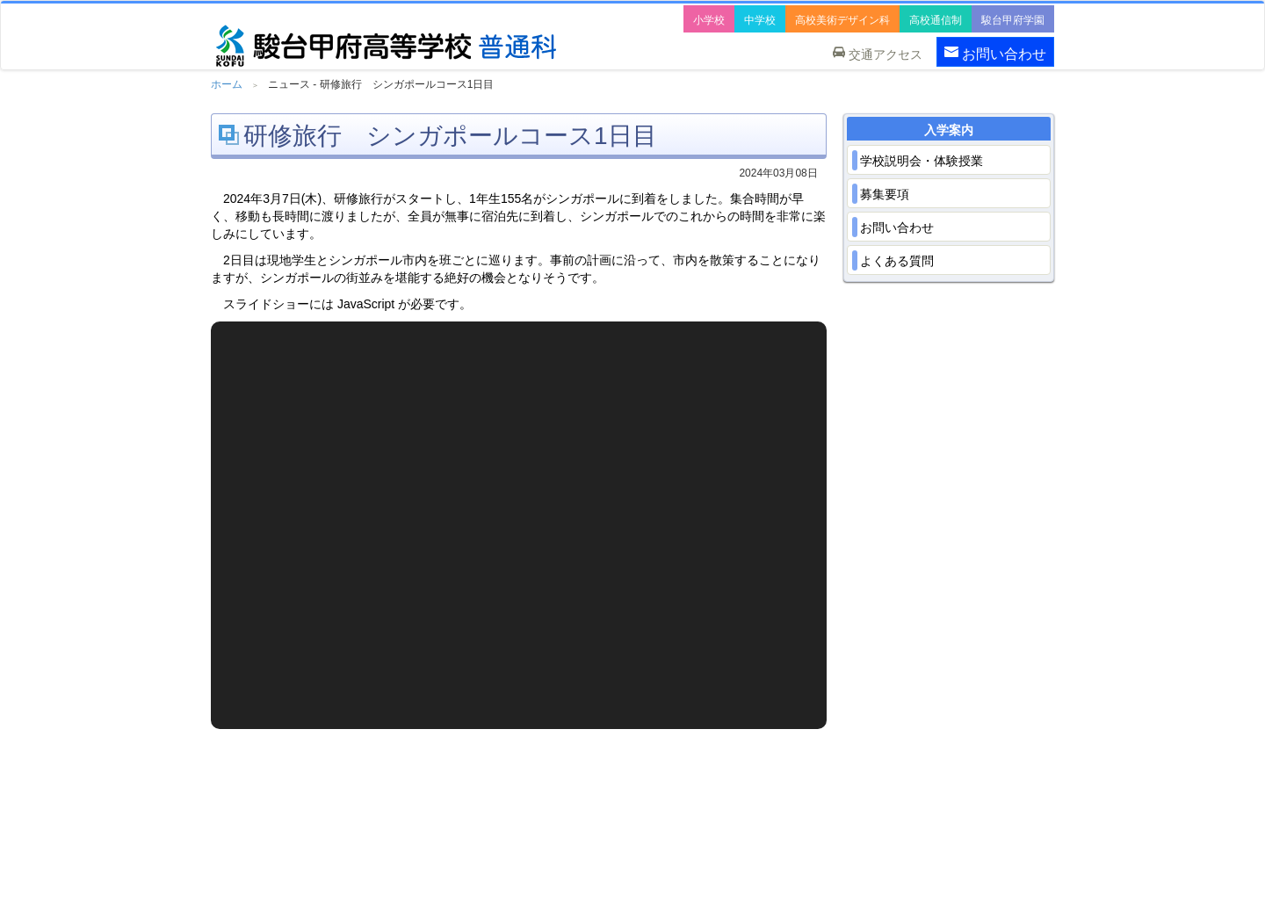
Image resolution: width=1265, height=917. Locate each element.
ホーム (226, 84)
